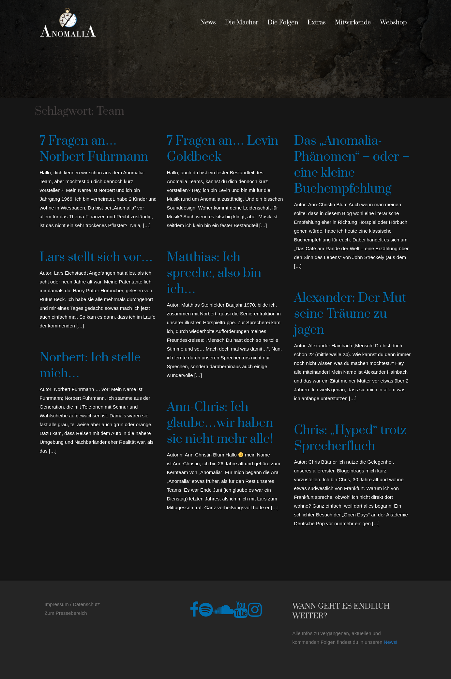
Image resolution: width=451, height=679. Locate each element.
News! (391, 642)
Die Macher (242, 23)
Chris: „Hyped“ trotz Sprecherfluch (350, 438)
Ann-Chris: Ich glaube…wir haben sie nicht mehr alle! (220, 423)
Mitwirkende (353, 23)
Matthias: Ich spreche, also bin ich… (214, 273)
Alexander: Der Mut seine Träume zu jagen (350, 314)
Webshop (393, 23)
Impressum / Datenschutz (72, 604)
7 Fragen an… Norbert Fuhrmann (94, 149)
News (208, 23)
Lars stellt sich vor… (96, 257)
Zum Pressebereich (66, 613)
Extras (317, 23)
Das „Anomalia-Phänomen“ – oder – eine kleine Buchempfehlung (352, 165)
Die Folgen (282, 23)
